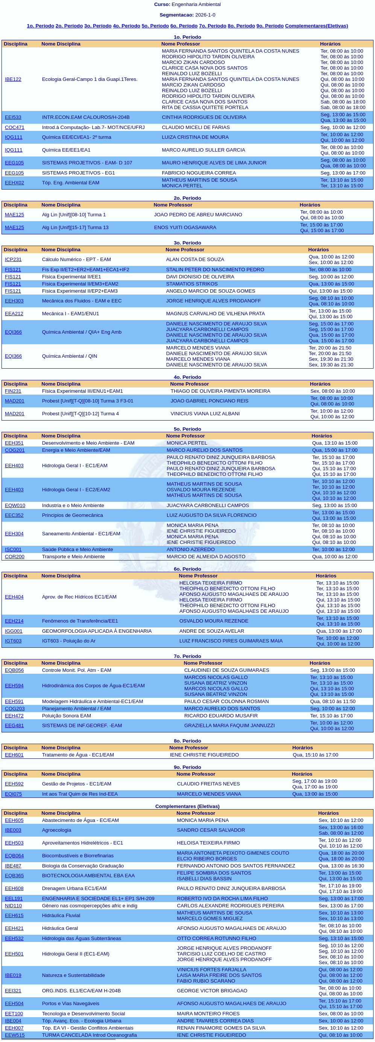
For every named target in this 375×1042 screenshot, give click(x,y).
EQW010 (15, 505)
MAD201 (14, 401)
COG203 (15, 708)
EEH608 (14, 888)
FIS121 (13, 269)
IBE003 (13, 830)
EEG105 (14, 163)
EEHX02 (14, 182)
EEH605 (14, 820)
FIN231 (13, 391)
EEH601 (14, 755)
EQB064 (14, 855)
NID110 (13, 905)
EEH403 (14, 465)
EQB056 (14, 670)
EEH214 (14, 621)
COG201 (15, 450)
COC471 (14, 127)
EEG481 (14, 725)
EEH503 (14, 843)
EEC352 (14, 515)
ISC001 (13, 549)
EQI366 (13, 332)
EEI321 (13, 990)
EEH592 (14, 784)
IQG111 (14, 137)
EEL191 (14, 898)
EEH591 (14, 701)
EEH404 (14, 597)
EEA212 (14, 313)
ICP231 (13, 259)
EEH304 (14, 533)
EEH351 (14, 443)
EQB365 (14, 875)
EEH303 (14, 301)
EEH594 (14, 685)
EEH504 (14, 1003)
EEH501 (14, 954)
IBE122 (13, 79)
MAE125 (14, 214)
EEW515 (15, 1035)
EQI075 (13, 794)
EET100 (14, 1013)
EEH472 (14, 715)
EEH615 (14, 915)
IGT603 (13, 641)
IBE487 (13, 866)
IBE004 (13, 1021)
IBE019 (13, 975)
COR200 (14, 556)
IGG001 (14, 631)
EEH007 (14, 1028)
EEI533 (13, 117)
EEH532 (14, 938)
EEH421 (14, 928)
